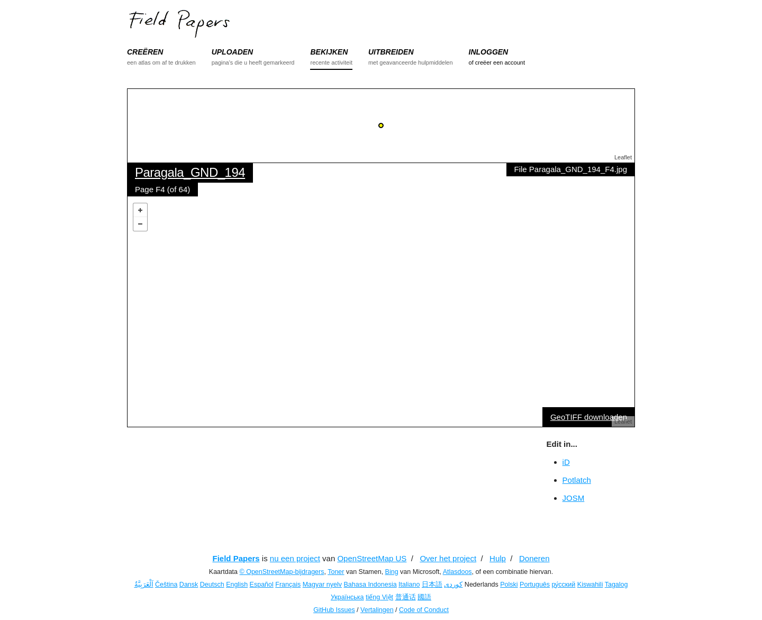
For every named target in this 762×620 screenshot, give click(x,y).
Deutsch (212, 584)
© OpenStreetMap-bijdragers (281, 572)
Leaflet (623, 157)
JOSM (574, 497)
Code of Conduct (424, 610)
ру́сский (564, 584)
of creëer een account (497, 62)
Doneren (534, 558)
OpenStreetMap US (371, 558)
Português (535, 584)
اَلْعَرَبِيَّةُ (143, 584)
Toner (336, 572)
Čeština (166, 584)
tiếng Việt (379, 597)
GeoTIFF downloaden (588, 416)
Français (288, 584)
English (237, 584)
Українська (347, 597)
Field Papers (235, 558)
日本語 (432, 584)
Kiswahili (590, 584)
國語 (424, 597)
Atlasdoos (457, 572)
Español (262, 584)
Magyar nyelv (322, 584)
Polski (509, 584)
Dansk (188, 584)
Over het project (448, 558)
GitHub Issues (334, 610)
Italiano (409, 584)
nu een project (295, 558)
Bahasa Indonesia (370, 584)
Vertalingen (377, 610)
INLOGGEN (489, 52)
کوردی (453, 584)
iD (566, 461)
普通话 (405, 597)
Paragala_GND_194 (190, 172)
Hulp (497, 558)
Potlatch (577, 479)
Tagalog (616, 584)
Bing (391, 572)
